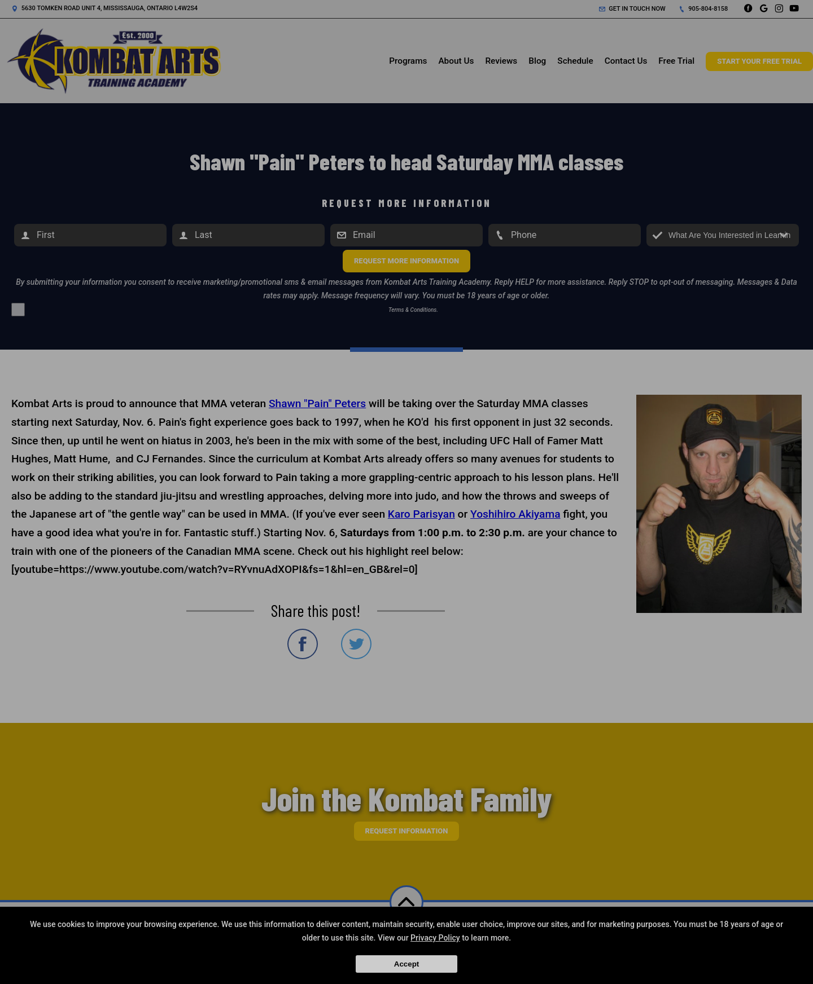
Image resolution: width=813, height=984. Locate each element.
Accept (406, 964)
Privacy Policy (435, 937)
